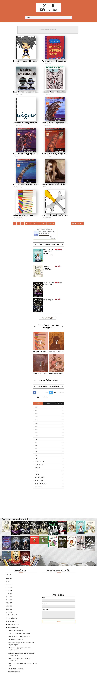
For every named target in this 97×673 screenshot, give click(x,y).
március (11, 634)
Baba (36, 397)
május (10, 628)
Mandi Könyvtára (48, 8)
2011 (36, 349)
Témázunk (38, 426)
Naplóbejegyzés (40, 416)
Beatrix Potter (48, 208)
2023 (36, 387)
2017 (36, 368)
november (11, 557)
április (10, 631)
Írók (48, 342)
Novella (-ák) (39, 419)
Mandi (40, 170)
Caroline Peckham (49, 223)
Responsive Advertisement (48, 29)
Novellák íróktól (41, 422)
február (10, 637)
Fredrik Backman (49, 193)
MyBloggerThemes (62, 670)
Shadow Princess (48, 221)
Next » (51, 162)
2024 (36, 391)
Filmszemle (39, 403)
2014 (36, 359)
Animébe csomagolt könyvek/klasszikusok (56, 312)
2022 (36, 384)
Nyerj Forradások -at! (56, 290)
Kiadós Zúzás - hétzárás (24, 153)
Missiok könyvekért (46, 153)
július (10, 622)
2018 (36, 371)
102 (44, 162)
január (10, 640)
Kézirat (37, 406)
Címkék (38, 342)
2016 (36, 365)
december (11, 554)
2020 (36, 378)
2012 (36, 352)
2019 (36, 375)
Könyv (37, 410)
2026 (8, 514)
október (10, 560)
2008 (8, 659)
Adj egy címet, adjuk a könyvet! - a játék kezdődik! (40, 290)
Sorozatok (58, 342)
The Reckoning (48, 238)
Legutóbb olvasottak (49, 183)
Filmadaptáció (39, 400)
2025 (36, 394)
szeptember (12, 563)
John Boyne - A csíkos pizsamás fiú (77, 61)
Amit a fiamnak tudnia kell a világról (48, 190)
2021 (36, 381)
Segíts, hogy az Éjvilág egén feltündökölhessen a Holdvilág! (40, 312)
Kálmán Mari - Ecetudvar (25, 92)
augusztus (11, 566)
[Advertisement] (48, 441)
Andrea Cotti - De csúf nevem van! (52, 61)
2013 (36, 355)
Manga (37, 413)
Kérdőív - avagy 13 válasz (25, 61)
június (10, 625)
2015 (36, 362)
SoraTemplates (40, 670)
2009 (8, 656)
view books (53, 177)
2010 (36, 346)
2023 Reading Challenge (44, 168)
